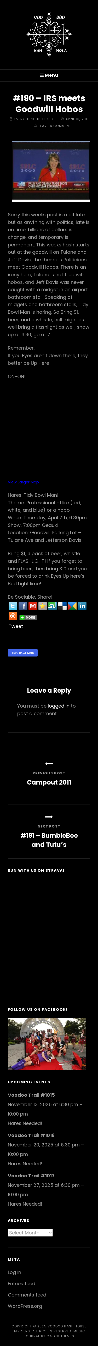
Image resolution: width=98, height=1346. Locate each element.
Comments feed (27, 1295)
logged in (59, 706)
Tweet (16, 626)
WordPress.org (25, 1306)
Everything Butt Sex (34, 119)
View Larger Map (23, 482)
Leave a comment (55, 126)
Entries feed (21, 1283)
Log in (14, 1272)
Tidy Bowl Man (22, 653)
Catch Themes (60, 1336)
